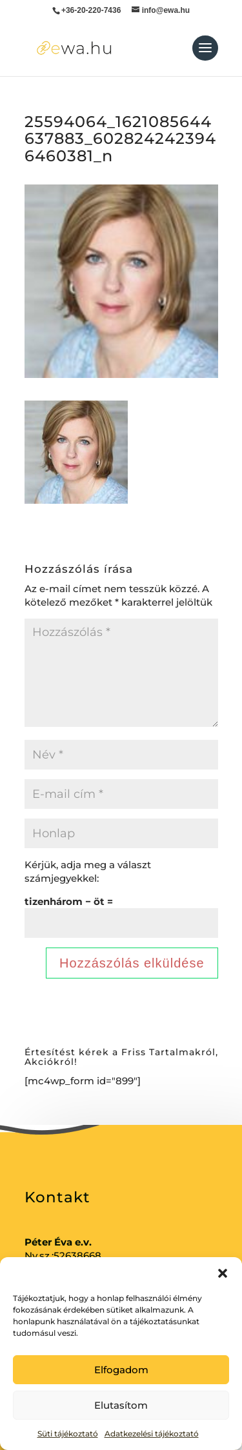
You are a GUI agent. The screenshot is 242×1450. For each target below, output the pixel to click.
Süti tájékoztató (67, 1433)
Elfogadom (121, 1370)
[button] (222, 1273)
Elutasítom (121, 1405)
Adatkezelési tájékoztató (152, 1433)
